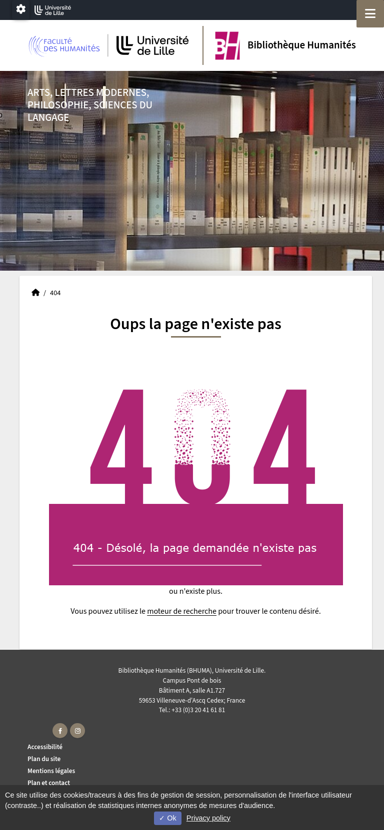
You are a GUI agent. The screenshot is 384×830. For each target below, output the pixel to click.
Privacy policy (208, 818)
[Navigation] (370, 13)
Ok (167, 818)
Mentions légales (51, 771)
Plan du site (44, 759)
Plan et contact (49, 783)
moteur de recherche (181, 611)
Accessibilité (45, 747)
